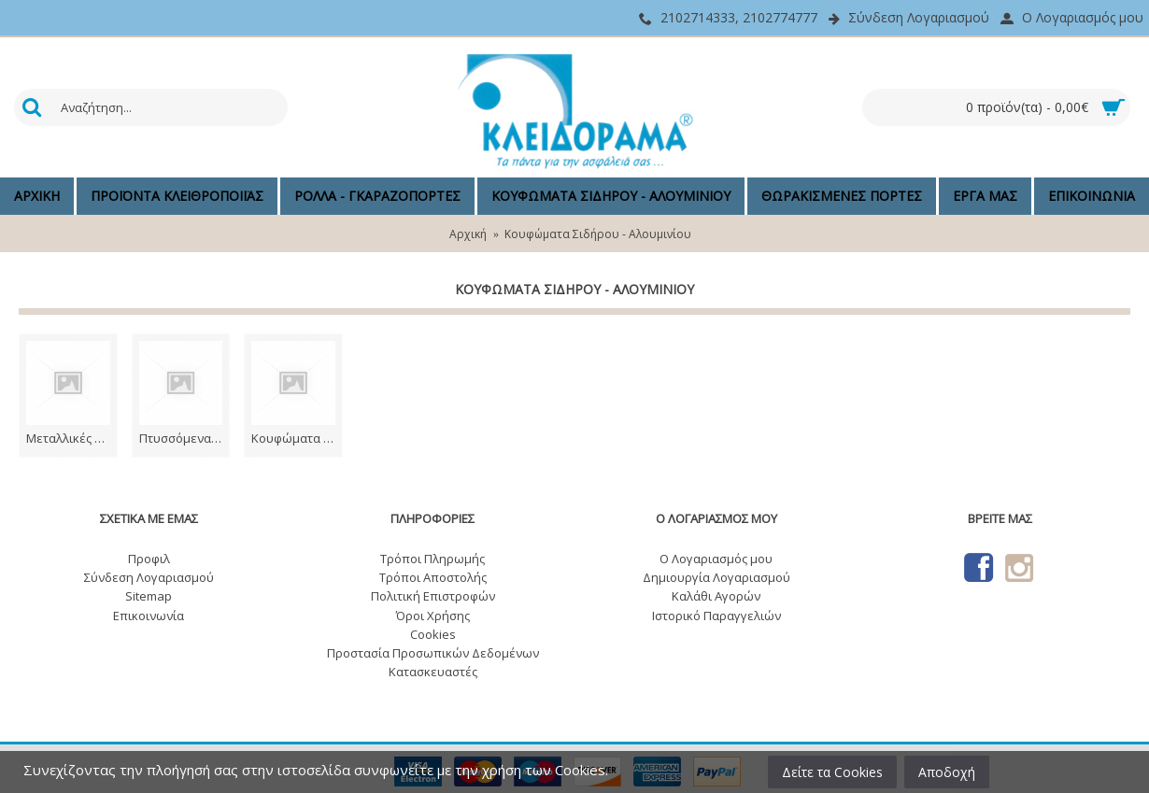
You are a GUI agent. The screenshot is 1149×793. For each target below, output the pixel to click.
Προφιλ (149, 558)
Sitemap (148, 596)
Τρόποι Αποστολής (433, 577)
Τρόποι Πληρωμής (432, 558)
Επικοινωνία (148, 615)
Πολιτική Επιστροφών (433, 596)
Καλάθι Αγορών (716, 596)
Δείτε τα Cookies (832, 772)
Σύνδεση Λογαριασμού (149, 577)
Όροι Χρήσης (433, 615)
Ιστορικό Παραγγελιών (716, 615)
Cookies (433, 634)
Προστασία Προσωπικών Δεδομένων (433, 652)
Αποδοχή (946, 772)
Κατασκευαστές (433, 671)
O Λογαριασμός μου (716, 558)
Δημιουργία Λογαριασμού (716, 577)
